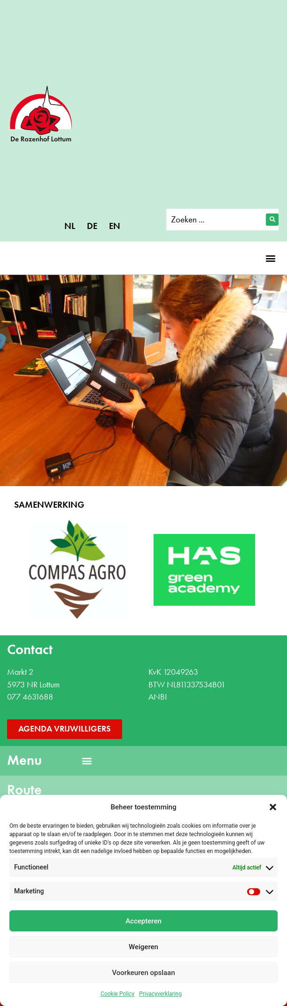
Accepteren (143, 921)
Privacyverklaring (160, 994)
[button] (273, 807)
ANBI (157, 697)
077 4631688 (30, 697)
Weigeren (143, 947)
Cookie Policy (117, 994)
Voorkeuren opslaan (143, 972)
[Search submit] (272, 219)
